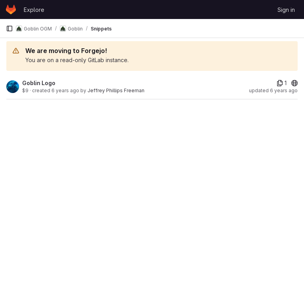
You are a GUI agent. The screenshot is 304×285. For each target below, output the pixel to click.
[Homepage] (10, 9)
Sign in (286, 9)
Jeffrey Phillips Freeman (115, 90)
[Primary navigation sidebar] (9, 28)
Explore (34, 9)
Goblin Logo (38, 83)
